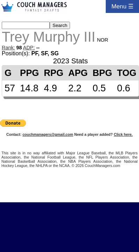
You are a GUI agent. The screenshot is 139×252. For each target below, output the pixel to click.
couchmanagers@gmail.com (47, 134)
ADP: (29, 47)
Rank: (8, 47)
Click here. (123, 134)
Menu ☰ (122, 6)
